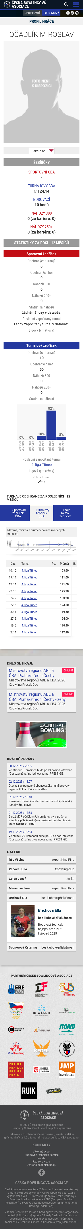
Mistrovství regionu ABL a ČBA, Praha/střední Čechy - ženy (37, 696)
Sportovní (32, 13)
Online (68, 670)
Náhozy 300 (41, 213)
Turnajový (51, 13)
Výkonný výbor (41, 1151)
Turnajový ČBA (41, 185)
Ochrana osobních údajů (41, 1165)
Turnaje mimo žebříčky (65, 513)
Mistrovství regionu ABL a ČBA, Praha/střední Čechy (31, 673)
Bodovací (41, 199)
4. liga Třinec (41, 464)
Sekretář (41, 1158)
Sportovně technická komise (41, 1154)
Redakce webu (41, 1161)
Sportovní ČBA (41, 172)
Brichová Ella (49, 910)
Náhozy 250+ (41, 226)
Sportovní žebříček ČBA (19, 513)
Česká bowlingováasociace (48, 1115)
